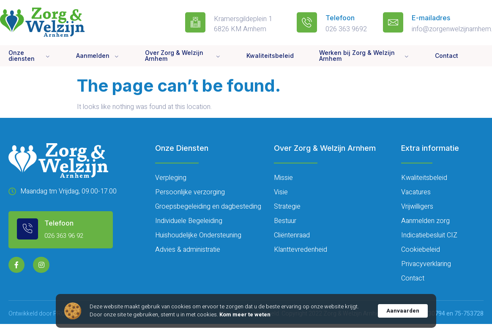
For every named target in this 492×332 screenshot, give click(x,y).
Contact (446, 55)
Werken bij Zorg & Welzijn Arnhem (364, 55)
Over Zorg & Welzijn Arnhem (183, 55)
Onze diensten (29, 55)
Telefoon (340, 18)
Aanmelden (98, 56)
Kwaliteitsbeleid (270, 55)
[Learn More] (61, 229)
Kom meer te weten (245, 314)
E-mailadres (431, 18)
